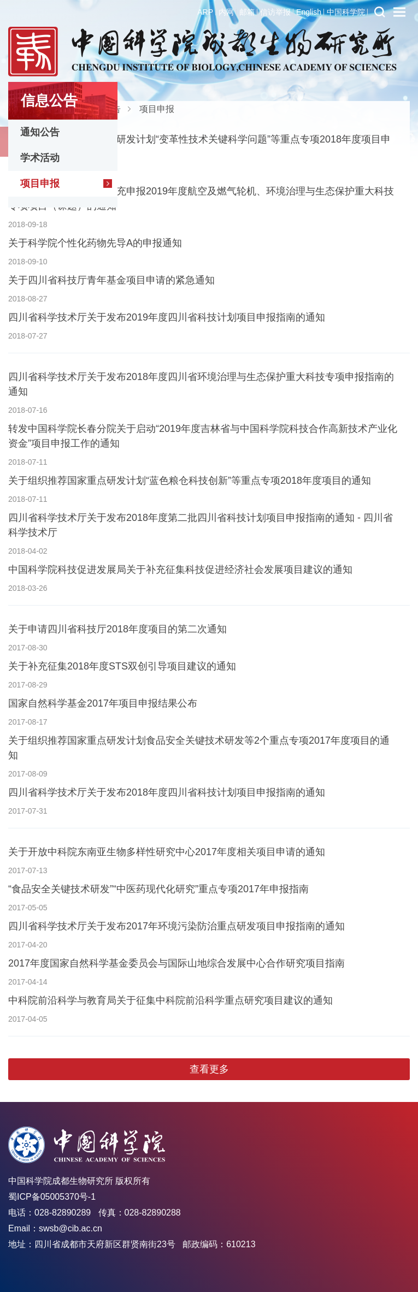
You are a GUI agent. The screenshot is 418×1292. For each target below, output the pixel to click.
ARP (205, 12)
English (308, 12)
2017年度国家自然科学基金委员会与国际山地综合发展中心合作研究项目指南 (176, 963)
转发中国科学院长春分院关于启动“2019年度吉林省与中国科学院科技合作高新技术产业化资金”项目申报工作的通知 (202, 436)
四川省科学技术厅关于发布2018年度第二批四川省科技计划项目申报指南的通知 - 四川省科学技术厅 (200, 525)
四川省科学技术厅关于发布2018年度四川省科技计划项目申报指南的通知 (166, 792)
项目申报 (40, 183)
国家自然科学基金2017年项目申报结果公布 (102, 703)
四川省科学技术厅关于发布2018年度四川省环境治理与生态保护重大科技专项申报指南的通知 (201, 384)
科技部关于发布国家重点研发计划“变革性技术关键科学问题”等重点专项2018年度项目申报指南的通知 (199, 146)
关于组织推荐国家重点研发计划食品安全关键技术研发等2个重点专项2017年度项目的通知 (199, 748)
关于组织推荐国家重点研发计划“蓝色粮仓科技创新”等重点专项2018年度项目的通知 (189, 480)
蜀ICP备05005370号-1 (52, 1196)
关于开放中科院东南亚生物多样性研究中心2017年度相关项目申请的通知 (166, 851)
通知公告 (40, 132)
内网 (226, 12)
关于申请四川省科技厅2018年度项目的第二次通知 (117, 629)
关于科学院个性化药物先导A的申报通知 (95, 243)
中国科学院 (346, 12)
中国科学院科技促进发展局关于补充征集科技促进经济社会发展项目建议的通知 (180, 569)
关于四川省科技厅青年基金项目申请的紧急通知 (111, 280)
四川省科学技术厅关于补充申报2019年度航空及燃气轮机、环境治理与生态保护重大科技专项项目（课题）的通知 (201, 198)
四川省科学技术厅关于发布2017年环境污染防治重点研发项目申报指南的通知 (176, 926)
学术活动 (40, 157)
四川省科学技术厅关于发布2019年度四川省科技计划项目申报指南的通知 (166, 317)
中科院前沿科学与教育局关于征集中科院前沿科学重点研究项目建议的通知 (170, 1000)
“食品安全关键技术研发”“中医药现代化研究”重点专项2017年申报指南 (158, 889)
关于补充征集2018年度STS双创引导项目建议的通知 (122, 666)
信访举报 (275, 12)
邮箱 (247, 12)
